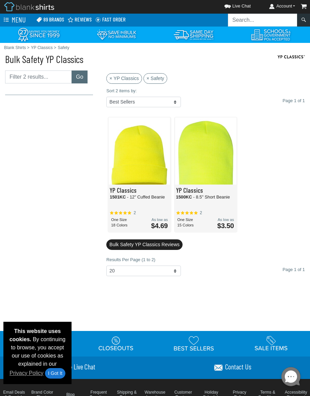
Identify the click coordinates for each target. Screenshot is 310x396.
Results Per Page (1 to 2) (130, 259)
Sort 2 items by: (121, 90)
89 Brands (50, 19)
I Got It (55, 373)
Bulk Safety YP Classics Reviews (144, 244)
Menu (14, 20)
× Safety (155, 78)
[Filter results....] (38, 76)
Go (79, 77)
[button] (231, 5)
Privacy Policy (27, 373)
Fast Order (110, 19)
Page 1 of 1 (294, 269)
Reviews (79, 19)
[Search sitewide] (262, 20)
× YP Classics (124, 78)
